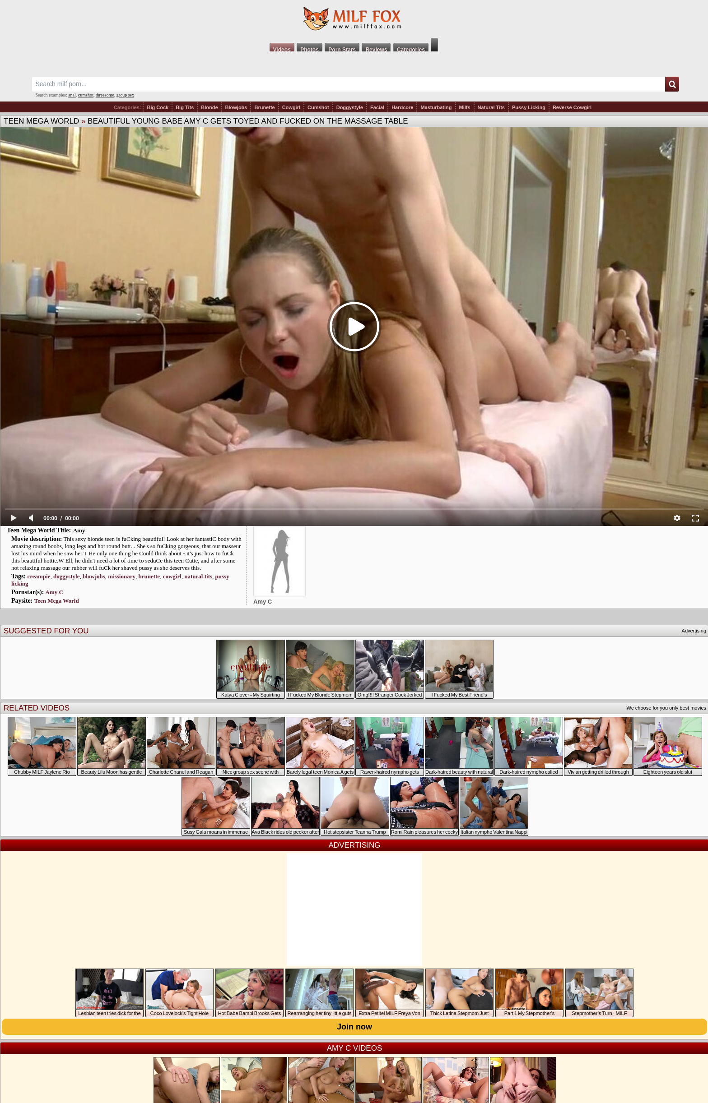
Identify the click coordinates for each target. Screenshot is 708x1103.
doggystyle (66, 576)
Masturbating (436, 107)
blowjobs (94, 576)
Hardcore (402, 107)
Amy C (54, 592)
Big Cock (157, 107)
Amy (79, 530)
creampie (38, 576)
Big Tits (185, 107)
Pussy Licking (528, 107)
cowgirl (172, 576)
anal (72, 94)
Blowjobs (236, 107)
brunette (149, 576)
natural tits (198, 576)
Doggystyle (349, 107)
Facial (377, 107)
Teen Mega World (41, 121)
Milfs (464, 107)
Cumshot (318, 107)
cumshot (85, 94)
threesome (105, 94)
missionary (121, 576)
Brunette (264, 107)
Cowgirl (291, 107)
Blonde (209, 107)
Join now (354, 1026)
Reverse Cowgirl (572, 107)
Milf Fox (354, 19)
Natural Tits (491, 107)
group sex (125, 94)
